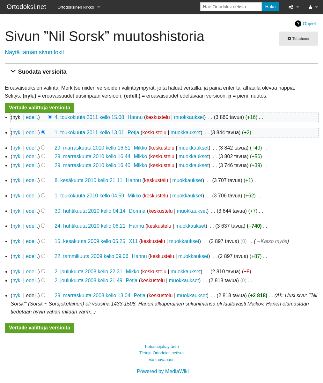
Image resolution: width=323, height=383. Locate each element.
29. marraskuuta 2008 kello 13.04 (92, 295)
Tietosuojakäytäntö (161, 346)
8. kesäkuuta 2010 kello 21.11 (88, 180)
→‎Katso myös (272, 241)
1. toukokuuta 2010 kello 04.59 (89, 195)
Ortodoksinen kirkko (75, 7)
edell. (32, 117)
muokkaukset (189, 117)
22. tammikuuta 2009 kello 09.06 (91, 256)
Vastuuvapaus (161, 359)
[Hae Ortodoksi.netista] (231, 6)
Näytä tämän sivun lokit (34, 52)
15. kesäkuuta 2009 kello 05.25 (90, 241)
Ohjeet (309, 23)
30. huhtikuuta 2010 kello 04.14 (90, 211)
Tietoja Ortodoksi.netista (161, 352)
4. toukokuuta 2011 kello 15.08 (89, 117)
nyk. (17, 132)
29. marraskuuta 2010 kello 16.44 (92, 156)
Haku (270, 6)
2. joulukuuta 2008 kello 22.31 (88, 271)
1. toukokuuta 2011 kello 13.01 (89, 132)
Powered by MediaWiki (163, 371)
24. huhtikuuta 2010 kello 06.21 (90, 226)
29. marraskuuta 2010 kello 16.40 (92, 165)
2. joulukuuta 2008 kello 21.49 (88, 280)
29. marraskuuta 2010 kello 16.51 (92, 148)
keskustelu (158, 117)
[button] (160, 72)
